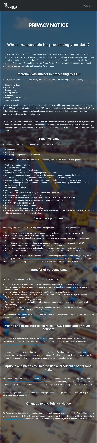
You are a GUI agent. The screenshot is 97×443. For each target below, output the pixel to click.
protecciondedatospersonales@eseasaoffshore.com (43, 259)
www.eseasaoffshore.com (13, 419)
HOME (86, 5)
